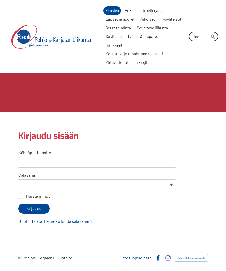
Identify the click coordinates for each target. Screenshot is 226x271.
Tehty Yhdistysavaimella (191, 257)
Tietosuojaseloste (135, 258)
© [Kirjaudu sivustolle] (20, 257)
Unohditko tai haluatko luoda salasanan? (55, 221)
